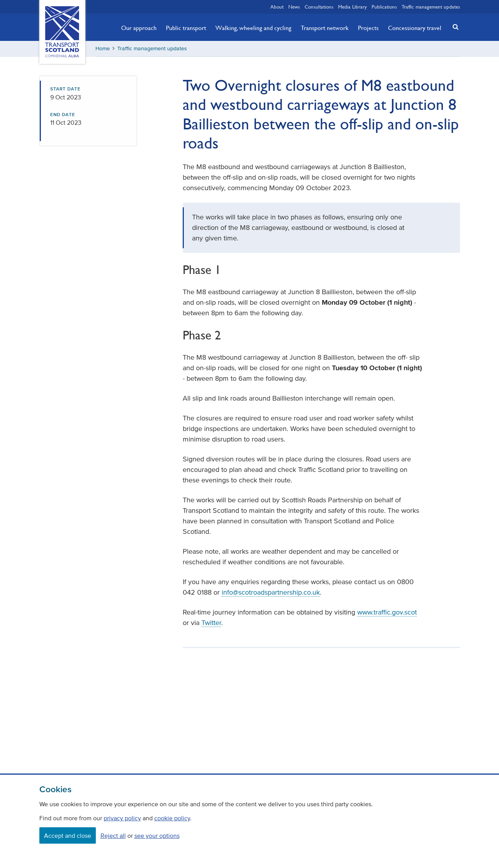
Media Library (352, 7)
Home (102, 48)
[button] (453, 26)
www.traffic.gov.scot (387, 612)
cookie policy (172, 817)
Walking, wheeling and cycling (253, 28)
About (277, 7)
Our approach (139, 28)
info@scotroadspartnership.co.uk (271, 592)
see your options (157, 835)
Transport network (325, 28)
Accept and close (67, 835)
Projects (368, 28)
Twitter (211, 623)
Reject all (113, 835)
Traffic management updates (431, 7)
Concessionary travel (414, 28)
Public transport (186, 28)
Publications (384, 7)
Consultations (319, 7)
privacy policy (122, 817)
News (294, 7)
